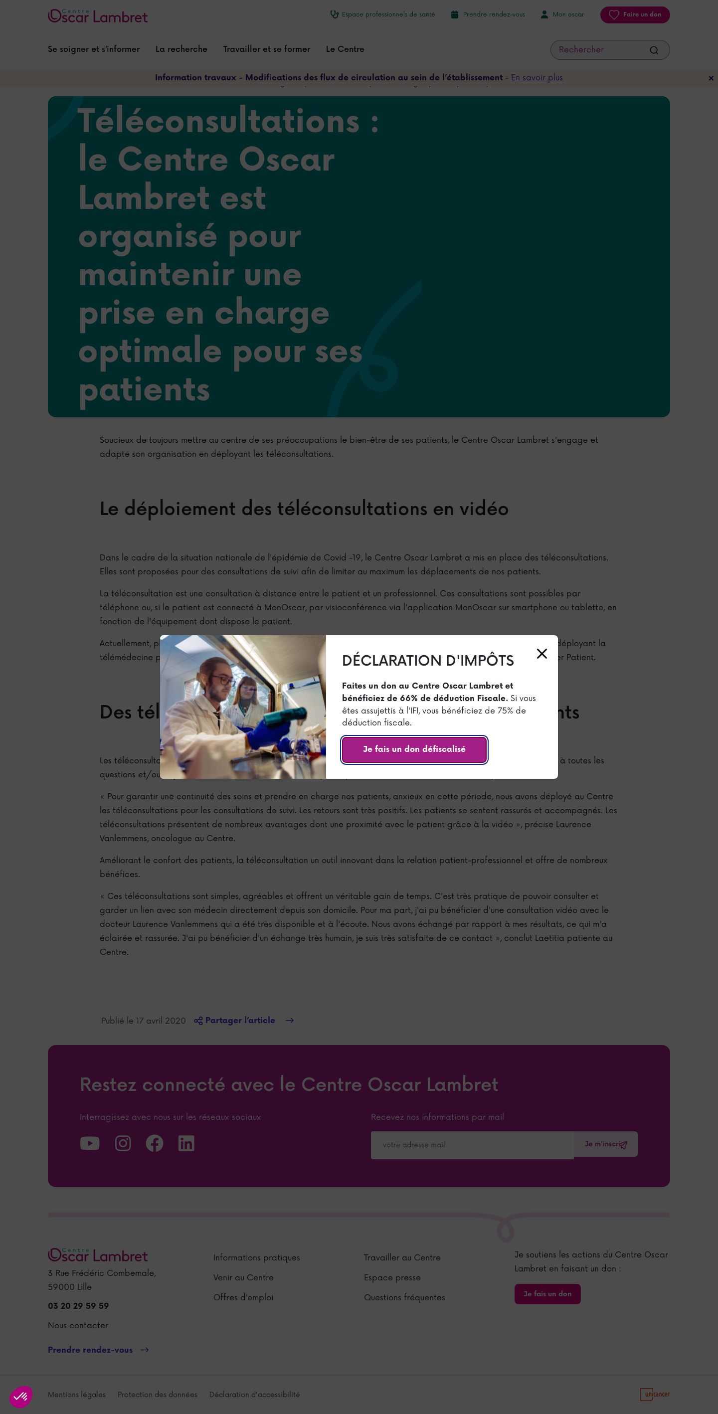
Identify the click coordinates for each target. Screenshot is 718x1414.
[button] (21, 1397)
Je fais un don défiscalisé (414, 749)
